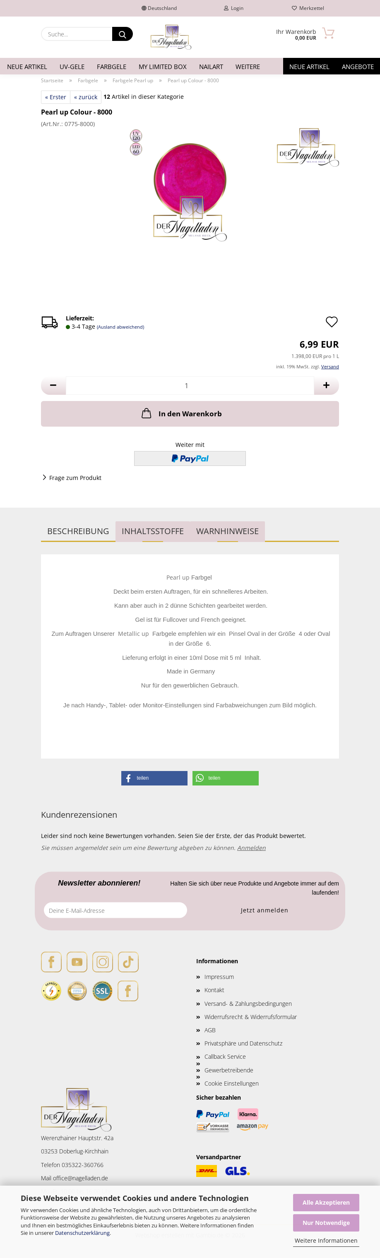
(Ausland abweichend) (120, 327)
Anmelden (251, 848)
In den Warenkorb (181, 413)
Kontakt (214, 990)
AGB (210, 1030)
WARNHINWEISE (227, 531)
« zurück (85, 97)
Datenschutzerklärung (82, 1233)
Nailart (211, 66)
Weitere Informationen (326, 1240)
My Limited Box (163, 66)
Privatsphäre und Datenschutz (243, 1043)
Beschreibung (78, 531)
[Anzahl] (190, 385)
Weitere (248, 66)
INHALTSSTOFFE (153, 531)
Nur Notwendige (326, 1223)
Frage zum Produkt (75, 478)
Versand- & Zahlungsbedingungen (248, 1003)
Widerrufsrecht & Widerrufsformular (250, 1017)
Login (233, 8)
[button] (53, 385)
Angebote (358, 66)
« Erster (55, 97)
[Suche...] (122, 34)
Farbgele (111, 66)
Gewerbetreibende (228, 1070)
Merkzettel (308, 8)
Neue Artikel (27, 66)
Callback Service (225, 1056)
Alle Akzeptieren (326, 1202)
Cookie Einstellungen (231, 1083)
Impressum (219, 977)
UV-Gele (72, 66)
